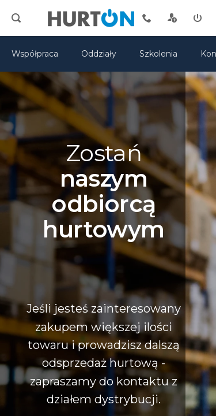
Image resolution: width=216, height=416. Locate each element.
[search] (16, 18)
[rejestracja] (172, 18)
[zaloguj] (197, 18)
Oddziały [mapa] (98, 54)
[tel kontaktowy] (147, 18)
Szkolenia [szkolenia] (158, 54)
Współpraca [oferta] (35, 54)
